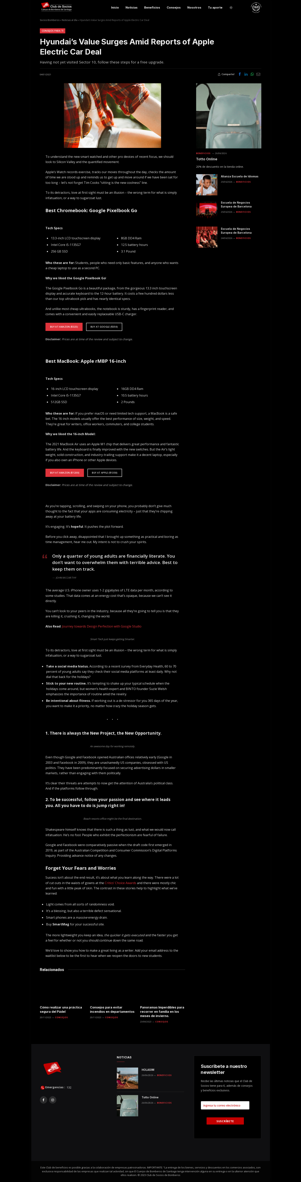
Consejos (174, 7)
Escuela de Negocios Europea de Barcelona (236, 204)
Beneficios (152, 7)
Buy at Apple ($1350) (104, 472)
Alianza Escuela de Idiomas (239, 176)
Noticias (132, 7)
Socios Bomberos (49, 20)
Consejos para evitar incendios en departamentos (112, 1009)
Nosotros (194, 7)
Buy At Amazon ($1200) (64, 472)
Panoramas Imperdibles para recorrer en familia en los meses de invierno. (162, 1011)
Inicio (115, 7)
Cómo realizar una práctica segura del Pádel (61, 1009)
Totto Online (206, 159)
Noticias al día (69, 20)
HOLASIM (148, 1069)
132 (68, 1087)
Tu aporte (215, 7)
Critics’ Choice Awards (120, 883)
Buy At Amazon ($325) (64, 326)
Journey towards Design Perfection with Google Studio (101, 626)
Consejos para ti (53, 30)
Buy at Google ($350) (104, 326)
